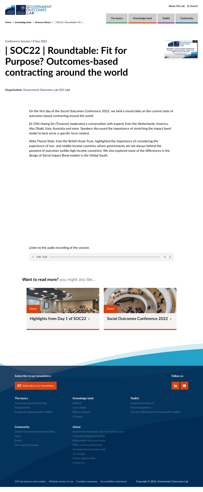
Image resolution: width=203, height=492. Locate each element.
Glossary (77, 421)
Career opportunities (84, 463)
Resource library (43, 22)
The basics (117, 18)
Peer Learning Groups (27, 450)
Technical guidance (140, 412)
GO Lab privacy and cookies (30, 487)
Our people (79, 459)
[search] (192, 6)
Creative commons (86, 487)
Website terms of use (61, 487)
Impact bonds (22, 412)
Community (186, 18)
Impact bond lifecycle (142, 408)
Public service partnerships (87, 450)
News (18, 441)
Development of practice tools (89, 454)
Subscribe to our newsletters (35, 391)
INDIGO (77, 408)
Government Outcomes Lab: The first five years (98, 437)
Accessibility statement (113, 487)
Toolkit (166, 18)
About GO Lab (177, 6)
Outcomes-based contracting (31, 408)
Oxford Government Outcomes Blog (35, 437)
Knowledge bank (142, 18)
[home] (29, 10)
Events (18, 446)
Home (8, 22)
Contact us (79, 468)
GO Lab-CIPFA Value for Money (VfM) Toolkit (155, 417)
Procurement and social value (89, 446)
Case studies (79, 412)
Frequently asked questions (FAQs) (33, 417)
